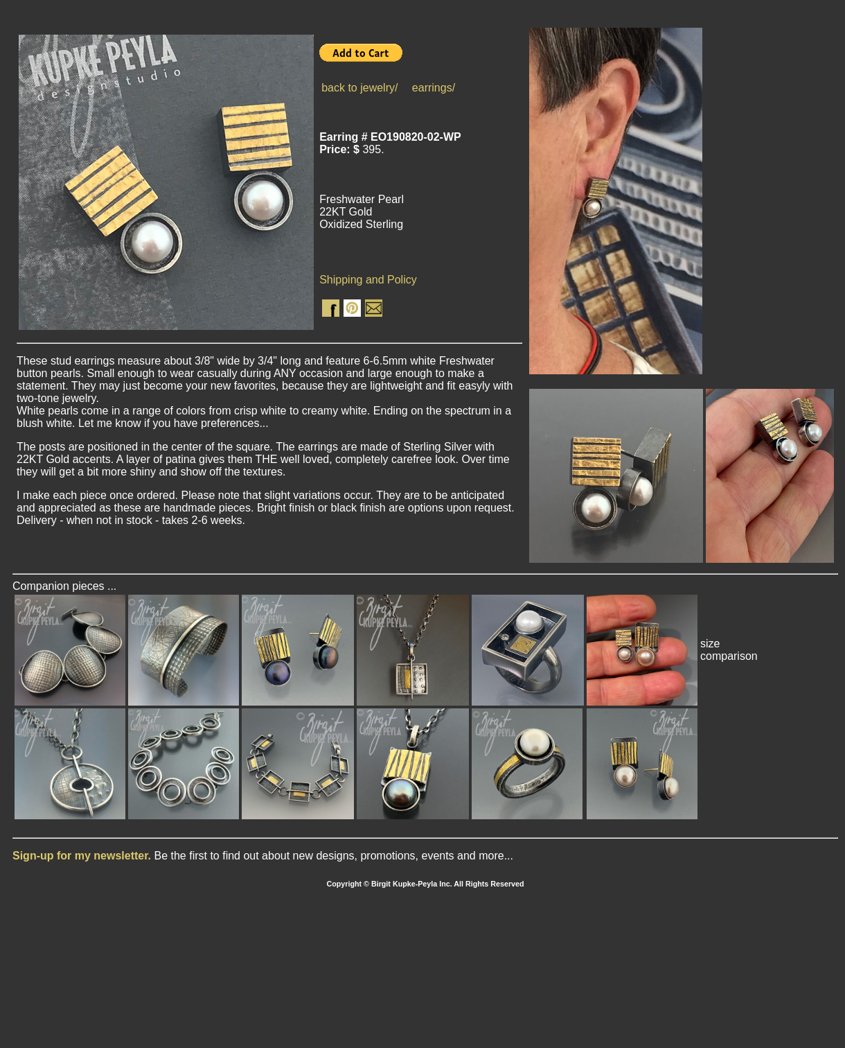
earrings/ (433, 88)
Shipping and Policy (368, 280)
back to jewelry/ (359, 88)
